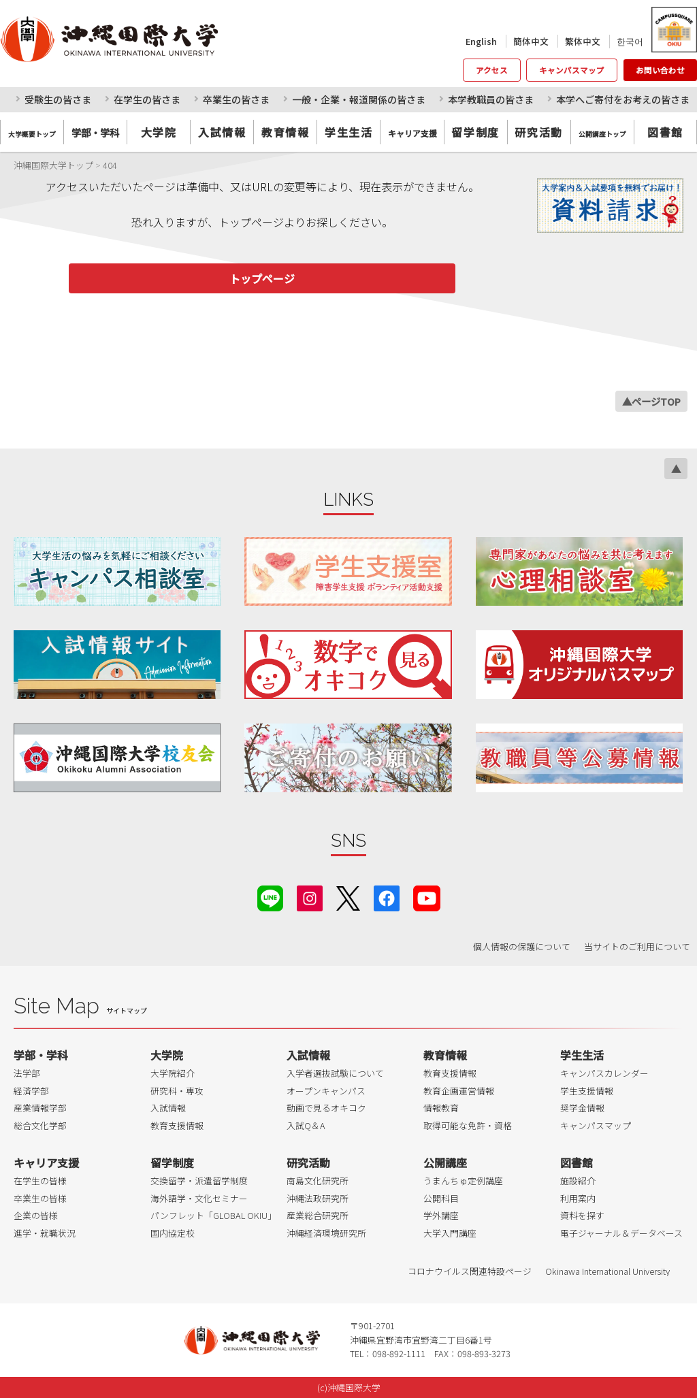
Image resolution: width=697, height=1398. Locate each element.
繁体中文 (582, 41)
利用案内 (578, 1198)
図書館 (665, 132)
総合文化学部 (40, 1125)
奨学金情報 (582, 1107)
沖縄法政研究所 (317, 1198)
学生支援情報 (586, 1090)
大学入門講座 (449, 1232)
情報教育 (441, 1107)
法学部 (27, 1073)
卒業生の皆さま (236, 99)
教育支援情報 (177, 1125)
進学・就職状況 (45, 1232)
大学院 (159, 132)
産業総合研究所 (317, 1215)
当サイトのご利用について (637, 946)
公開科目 (441, 1198)
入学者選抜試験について (335, 1073)
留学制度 (475, 132)
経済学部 (31, 1090)
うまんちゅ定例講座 (463, 1180)
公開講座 (445, 1162)
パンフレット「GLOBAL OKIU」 (213, 1215)
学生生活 (348, 132)
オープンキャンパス (326, 1090)
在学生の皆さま (147, 99)
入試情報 (222, 132)
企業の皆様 (36, 1215)
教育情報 (285, 132)
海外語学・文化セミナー (199, 1198)
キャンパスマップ (571, 70)
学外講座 (441, 1215)
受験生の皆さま (58, 99)
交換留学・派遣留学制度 (199, 1180)
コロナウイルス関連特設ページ (470, 1271)
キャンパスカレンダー (604, 1073)
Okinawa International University (607, 1271)
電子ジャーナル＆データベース (621, 1232)
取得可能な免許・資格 (467, 1125)
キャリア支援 (46, 1162)
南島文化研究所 (317, 1180)
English (481, 41)
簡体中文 (531, 41)
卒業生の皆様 (40, 1198)
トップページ (262, 278)
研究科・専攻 (177, 1090)
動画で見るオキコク (326, 1107)
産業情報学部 (40, 1107)
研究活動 (538, 132)
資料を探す (582, 1215)
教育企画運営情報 (458, 1090)
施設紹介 (578, 1180)
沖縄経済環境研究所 (326, 1232)
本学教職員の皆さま (491, 99)
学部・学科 (41, 1055)
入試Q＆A (306, 1125)
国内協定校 (172, 1232)
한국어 (630, 41)
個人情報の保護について (521, 946)
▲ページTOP (651, 401)
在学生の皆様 (40, 1180)
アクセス (492, 70)
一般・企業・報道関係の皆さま (358, 99)
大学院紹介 (172, 1073)
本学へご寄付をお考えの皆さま (623, 99)
